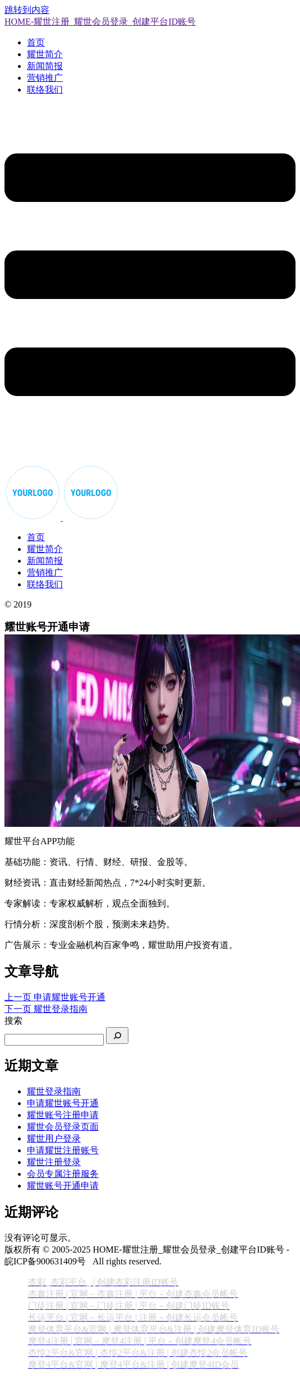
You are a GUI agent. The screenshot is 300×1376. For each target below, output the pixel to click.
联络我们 (45, 89)
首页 (36, 42)
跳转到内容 (26, 10)
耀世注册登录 (54, 1162)
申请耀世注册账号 (63, 1150)
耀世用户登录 (54, 1138)
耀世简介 (45, 54)
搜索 (13, 1020)
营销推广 (45, 77)
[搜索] (117, 1035)
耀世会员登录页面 (63, 1126)
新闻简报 (45, 66)
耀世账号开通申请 (63, 1185)
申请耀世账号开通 (63, 1103)
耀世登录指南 (54, 1091)
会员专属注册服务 (63, 1174)
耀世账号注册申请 (63, 1115)
